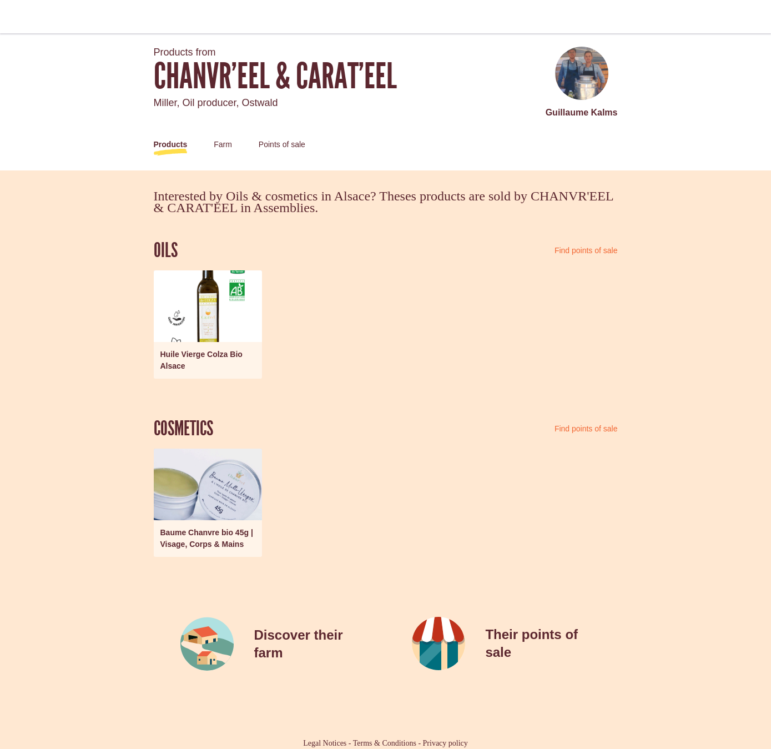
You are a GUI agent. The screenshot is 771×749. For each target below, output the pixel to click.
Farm (223, 144)
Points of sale (282, 144)
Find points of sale (586, 250)
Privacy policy (445, 743)
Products (171, 144)
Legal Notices (324, 743)
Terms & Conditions (384, 743)
